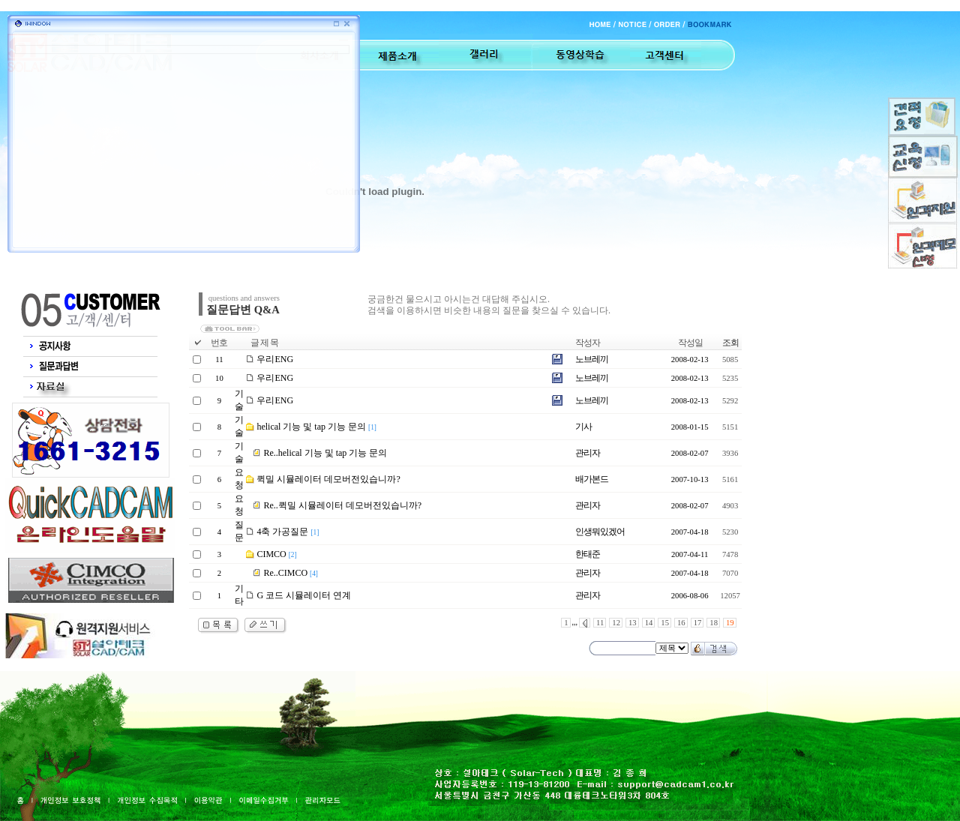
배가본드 (591, 479)
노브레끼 (591, 359)
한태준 (587, 554)
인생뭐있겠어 (600, 531)
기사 (583, 426)
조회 (730, 342)
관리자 (587, 453)
